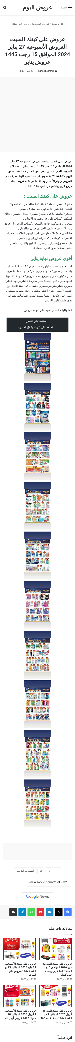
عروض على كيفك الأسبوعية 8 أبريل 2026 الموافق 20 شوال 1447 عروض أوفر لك (20, 1014)
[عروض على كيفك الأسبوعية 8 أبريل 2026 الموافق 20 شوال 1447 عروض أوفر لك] (19, 996)
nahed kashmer (46, 71)
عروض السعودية (40, 23)
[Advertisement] (37, 114)
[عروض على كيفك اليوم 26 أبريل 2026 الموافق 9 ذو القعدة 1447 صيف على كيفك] (55, 996)
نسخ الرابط (15, 882)
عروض (28, 310)
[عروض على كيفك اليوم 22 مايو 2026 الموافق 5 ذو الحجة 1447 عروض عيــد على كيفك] (55, 949)
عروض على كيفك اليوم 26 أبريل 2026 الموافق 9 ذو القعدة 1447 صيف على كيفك (56, 1014)
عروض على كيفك (21, 23)
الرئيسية (57, 23)
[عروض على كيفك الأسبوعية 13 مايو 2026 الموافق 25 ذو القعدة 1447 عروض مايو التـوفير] (19, 949)
